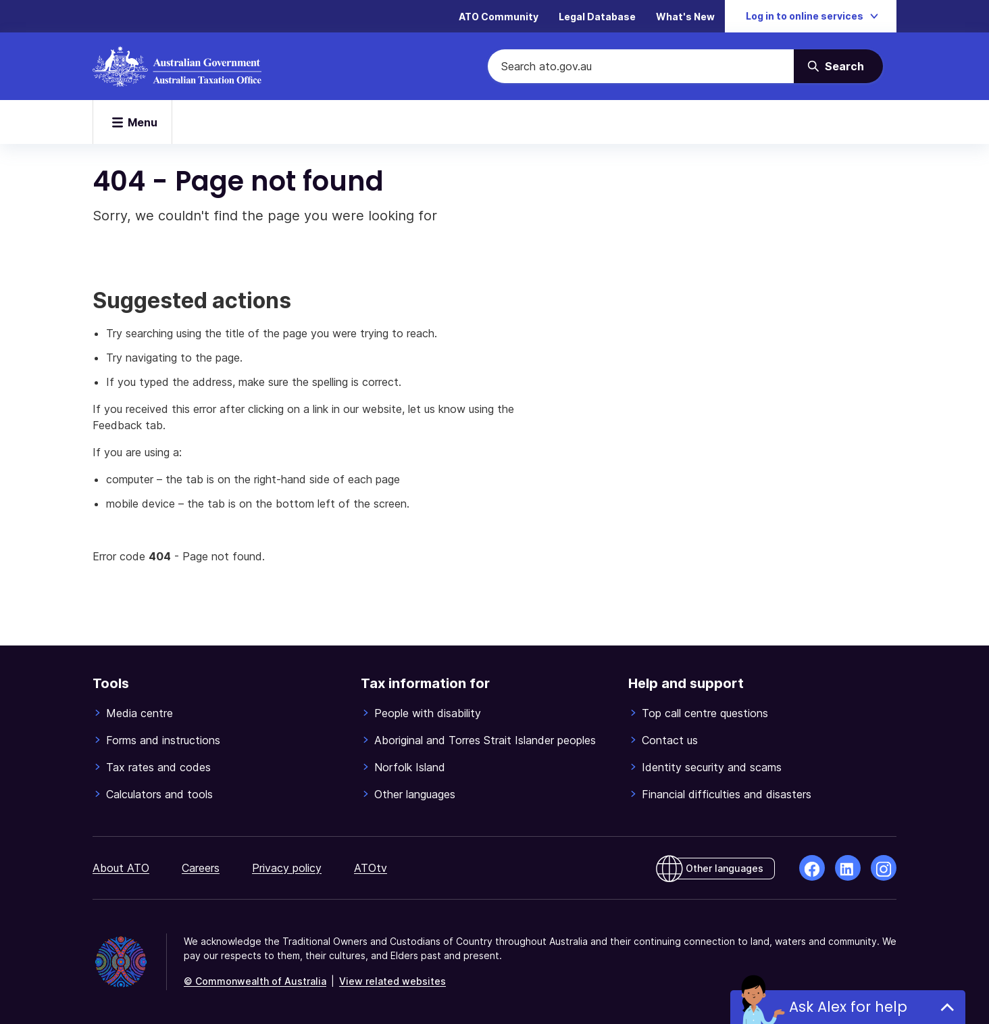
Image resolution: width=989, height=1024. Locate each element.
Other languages (414, 794)
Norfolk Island (409, 767)
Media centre (139, 713)
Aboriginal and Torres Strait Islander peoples (485, 740)
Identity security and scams (712, 767)
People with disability (427, 713)
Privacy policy (287, 868)
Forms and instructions (163, 740)
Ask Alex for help (848, 1007)
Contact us (670, 740)
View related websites (392, 981)
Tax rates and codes (158, 767)
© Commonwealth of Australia (255, 981)
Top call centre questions (705, 713)
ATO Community (498, 16)
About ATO (121, 868)
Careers (201, 868)
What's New (685, 16)
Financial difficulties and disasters (726, 794)
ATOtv (370, 868)
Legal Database (597, 16)
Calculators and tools (159, 794)
